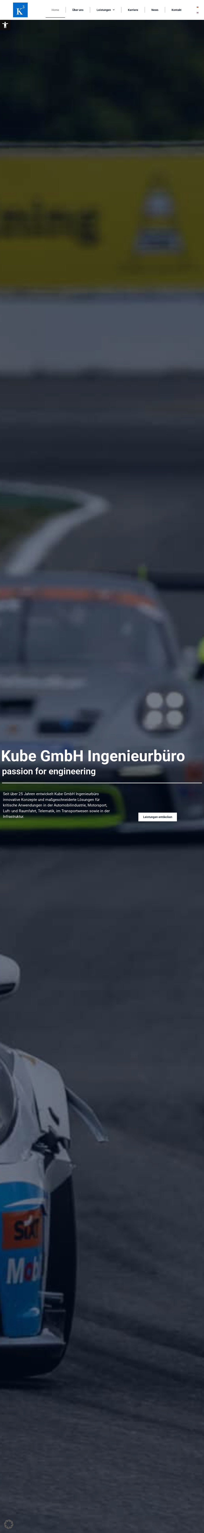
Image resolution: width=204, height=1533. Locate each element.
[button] (5, 25)
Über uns (77, 10)
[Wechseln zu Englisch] (197, 12)
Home (55, 10)
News (154, 10)
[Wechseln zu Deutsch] (197, 7)
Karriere (133, 10)
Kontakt (176, 10)
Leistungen (106, 10)
